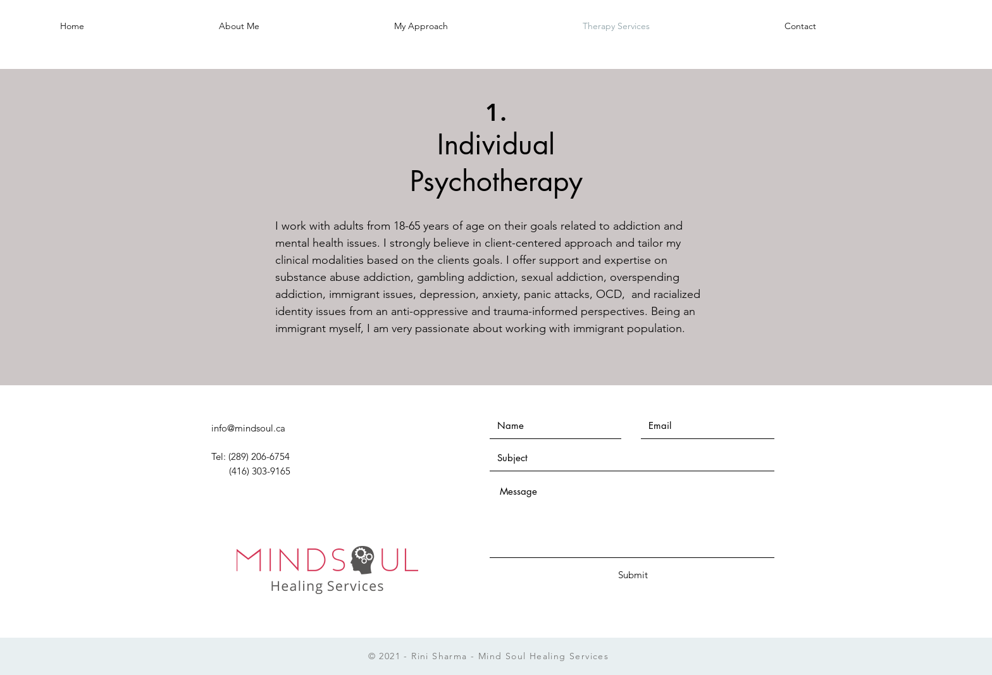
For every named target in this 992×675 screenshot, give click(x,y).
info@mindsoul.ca (248, 428)
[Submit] (633, 574)
